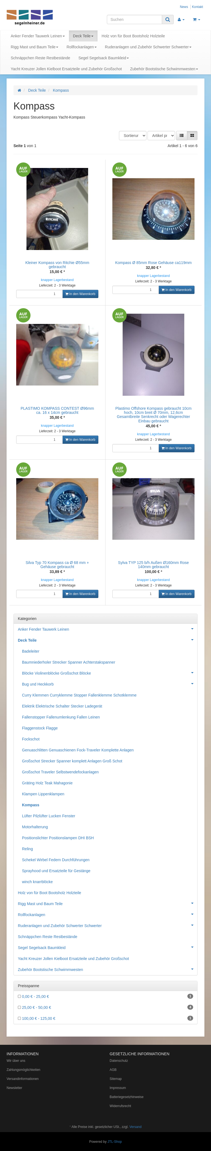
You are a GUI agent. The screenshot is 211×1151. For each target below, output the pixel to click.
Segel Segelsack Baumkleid (103, 58)
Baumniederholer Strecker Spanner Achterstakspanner (68, 662)
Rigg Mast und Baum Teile (34, 47)
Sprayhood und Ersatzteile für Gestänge (56, 871)
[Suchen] (134, 19)
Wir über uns (16, 1061)
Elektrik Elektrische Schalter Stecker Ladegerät (62, 706)
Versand (135, 1127)
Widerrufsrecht (120, 1106)
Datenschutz (119, 1061)
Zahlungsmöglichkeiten (23, 1070)
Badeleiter (30, 651)
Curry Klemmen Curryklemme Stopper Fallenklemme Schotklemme (79, 695)
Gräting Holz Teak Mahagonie (47, 783)
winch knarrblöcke (37, 882)
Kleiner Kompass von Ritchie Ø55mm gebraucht (57, 264)
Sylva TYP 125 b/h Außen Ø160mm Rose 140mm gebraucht (153, 564)
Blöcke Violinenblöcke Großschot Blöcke (109, 673)
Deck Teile (83, 36)
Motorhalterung (35, 827)
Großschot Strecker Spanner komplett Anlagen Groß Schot (72, 761)
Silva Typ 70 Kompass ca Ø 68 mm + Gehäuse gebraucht (57, 564)
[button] (181, 135)
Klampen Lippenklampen (43, 794)
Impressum (118, 1088)
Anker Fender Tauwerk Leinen (38, 36)
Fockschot (31, 739)
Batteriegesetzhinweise (126, 1097)
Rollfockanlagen (81, 47)
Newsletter (14, 1088)
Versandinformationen (23, 1079)
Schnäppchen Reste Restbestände (40, 58)
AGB (113, 1070)
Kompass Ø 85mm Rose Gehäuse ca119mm (153, 262)
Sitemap (116, 1079)
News (184, 7)
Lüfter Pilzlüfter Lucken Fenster (48, 816)
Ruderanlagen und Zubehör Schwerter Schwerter (148, 47)
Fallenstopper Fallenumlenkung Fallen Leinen (61, 717)
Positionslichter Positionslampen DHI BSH (58, 838)
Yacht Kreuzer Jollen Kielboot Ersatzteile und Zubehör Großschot (66, 69)
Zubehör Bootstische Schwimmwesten (164, 69)
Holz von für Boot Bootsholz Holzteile (133, 36)
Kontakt (197, 7)
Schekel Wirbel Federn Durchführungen (56, 860)
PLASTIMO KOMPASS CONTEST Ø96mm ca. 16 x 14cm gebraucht (57, 410)
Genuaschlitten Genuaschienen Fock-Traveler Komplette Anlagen (78, 750)
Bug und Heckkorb (109, 684)
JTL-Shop (114, 1142)
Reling (27, 849)
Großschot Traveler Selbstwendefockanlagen (60, 772)
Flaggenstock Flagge (40, 728)
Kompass (30, 805)
